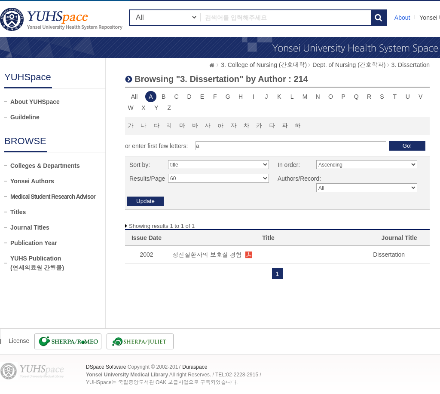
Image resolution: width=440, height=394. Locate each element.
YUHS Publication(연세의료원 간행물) (37, 263)
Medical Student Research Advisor (52, 196)
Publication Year (33, 242)
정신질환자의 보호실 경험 (207, 255)
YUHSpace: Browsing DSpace (62, 19)
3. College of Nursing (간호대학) (264, 64)
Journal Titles (29, 227)
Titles (18, 212)
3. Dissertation (410, 64)
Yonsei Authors (32, 181)
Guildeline (25, 117)
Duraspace (194, 367)
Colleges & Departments (45, 165)
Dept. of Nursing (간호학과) (348, 64)
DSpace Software (106, 367)
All (134, 96)
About (402, 17)
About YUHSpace (35, 101)
